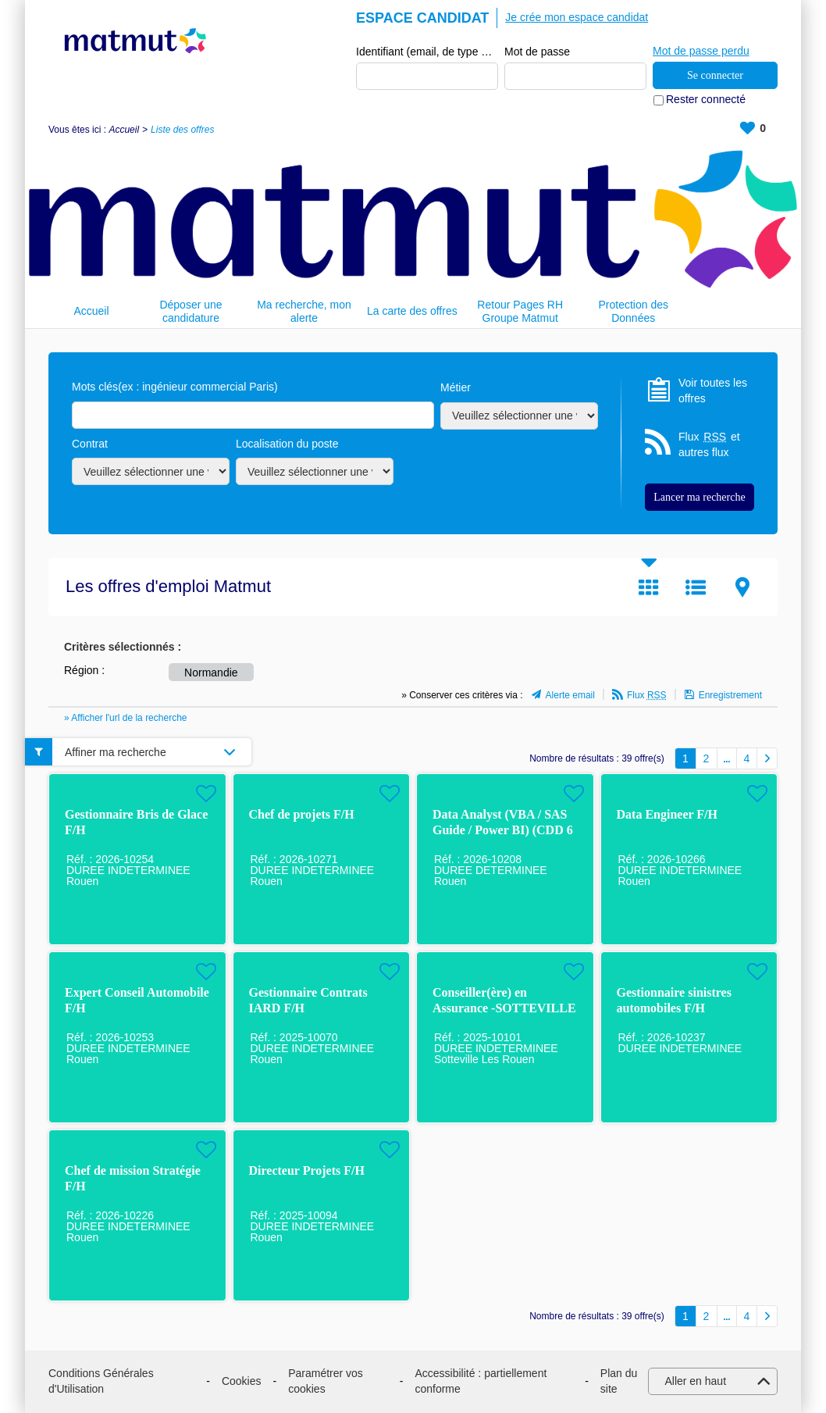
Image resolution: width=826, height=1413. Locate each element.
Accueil (124, 129)
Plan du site (618, 1382)
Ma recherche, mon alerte (304, 311)
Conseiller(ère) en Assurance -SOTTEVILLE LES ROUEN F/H (504, 1009)
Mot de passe (537, 51)
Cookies (242, 1381)
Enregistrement (730, 695)
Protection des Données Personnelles (633, 311)
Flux (647, 695)
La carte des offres (412, 311)
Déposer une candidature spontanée (190, 311)
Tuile (648, 587)
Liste (695, 587)
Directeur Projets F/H (307, 1171)
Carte (742, 587)
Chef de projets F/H (301, 815)
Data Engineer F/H (667, 815)
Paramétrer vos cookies (325, 1382)
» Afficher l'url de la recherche (125, 717)
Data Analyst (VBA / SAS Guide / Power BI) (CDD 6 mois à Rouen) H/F (503, 830)
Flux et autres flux (709, 444)
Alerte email (570, 695)
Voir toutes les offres (712, 390)
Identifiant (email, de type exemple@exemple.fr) (427, 51)
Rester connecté (706, 100)
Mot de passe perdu (701, 51)
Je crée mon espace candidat (576, 17)
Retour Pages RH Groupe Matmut (520, 311)
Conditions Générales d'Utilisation (101, 1382)
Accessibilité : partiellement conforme (481, 1382)
